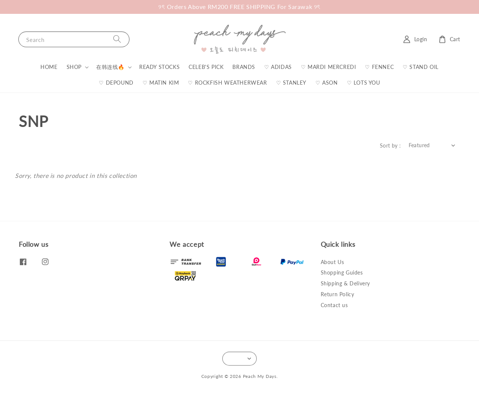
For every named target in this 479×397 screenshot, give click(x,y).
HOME (48, 67)
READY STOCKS (159, 67)
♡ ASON (326, 82)
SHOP (74, 67)
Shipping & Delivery (345, 283)
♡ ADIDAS (278, 67)
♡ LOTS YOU (363, 82)
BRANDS (243, 67)
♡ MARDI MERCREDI (328, 67)
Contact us (334, 305)
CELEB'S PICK (206, 67)
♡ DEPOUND (116, 82)
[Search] (117, 39)
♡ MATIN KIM (161, 82)
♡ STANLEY (291, 82)
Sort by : (390, 145)
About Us (332, 262)
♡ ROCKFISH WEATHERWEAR (227, 82)
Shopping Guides (342, 272)
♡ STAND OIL (421, 67)
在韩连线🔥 (110, 67)
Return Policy (337, 294)
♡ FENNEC (379, 67)
